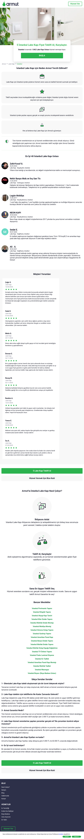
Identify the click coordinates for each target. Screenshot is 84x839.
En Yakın (4, 820)
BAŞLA (42, 55)
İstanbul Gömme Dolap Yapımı (42, 630)
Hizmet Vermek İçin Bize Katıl (42, 478)
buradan (61, 834)
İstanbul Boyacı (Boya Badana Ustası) (42, 673)
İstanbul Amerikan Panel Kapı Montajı (42, 662)
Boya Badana (5, 814)
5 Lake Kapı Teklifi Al (42, 471)
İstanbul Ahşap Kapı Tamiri (42, 616)
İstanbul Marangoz (42, 670)
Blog (2, 793)
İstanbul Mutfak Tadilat (42, 666)
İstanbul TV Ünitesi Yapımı (42, 652)
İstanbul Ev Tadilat (42, 659)
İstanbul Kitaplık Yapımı (42, 612)
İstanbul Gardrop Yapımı (42, 634)
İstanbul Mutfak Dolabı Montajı (42, 623)
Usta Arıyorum (6, 817)
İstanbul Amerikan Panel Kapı (42, 637)
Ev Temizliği (5, 808)
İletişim (3, 790)
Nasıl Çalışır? (5, 787)
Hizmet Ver (75, 4)
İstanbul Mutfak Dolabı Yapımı (42, 644)
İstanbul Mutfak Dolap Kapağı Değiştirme (42, 648)
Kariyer (3, 799)
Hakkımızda (5, 796)
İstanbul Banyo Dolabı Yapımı (42, 641)
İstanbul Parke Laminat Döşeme (42, 655)
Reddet (67, 836)
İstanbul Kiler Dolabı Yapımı (42, 619)
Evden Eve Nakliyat (7, 811)
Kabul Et (76, 836)
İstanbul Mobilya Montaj (42, 626)
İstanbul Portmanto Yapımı (42, 608)
